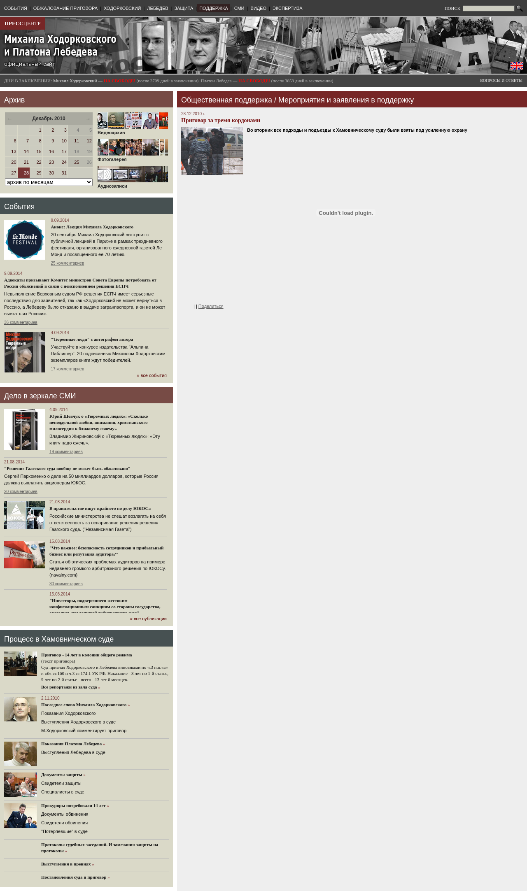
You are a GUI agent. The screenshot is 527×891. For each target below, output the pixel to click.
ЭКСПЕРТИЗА (288, 8)
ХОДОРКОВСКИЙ (122, 8)
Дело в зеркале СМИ (40, 396)
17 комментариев (67, 369)
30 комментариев (66, 584)
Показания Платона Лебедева (71, 743)
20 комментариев (20, 491)
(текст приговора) (58, 660)
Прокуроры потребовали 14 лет (73, 805)
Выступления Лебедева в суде (73, 752)
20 (13, 162)
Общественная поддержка (226, 100)
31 (64, 172)
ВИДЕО (258, 8)
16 (51, 151)
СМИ (239, 8)
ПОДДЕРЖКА (213, 8)
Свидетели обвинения (64, 822)
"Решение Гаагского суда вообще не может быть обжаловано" (67, 468)
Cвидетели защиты (61, 783)
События (19, 206)
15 (38, 151)
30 (51, 172)
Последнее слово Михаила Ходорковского (83, 704)
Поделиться (211, 306)
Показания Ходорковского (68, 713)
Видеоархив (133, 130)
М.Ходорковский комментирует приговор (83, 730)
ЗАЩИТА (183, 8)
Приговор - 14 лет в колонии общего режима (86, 654)
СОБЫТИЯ (15, 8)
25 (76, 162)
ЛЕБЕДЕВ (157, 8)
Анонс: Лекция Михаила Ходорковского (92, 226)
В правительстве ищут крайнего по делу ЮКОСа (100, 508)
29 (38, 172)
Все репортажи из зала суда (69, 686)
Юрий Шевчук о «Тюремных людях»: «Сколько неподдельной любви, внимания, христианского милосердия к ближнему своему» (98, 422)
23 (51, 162)
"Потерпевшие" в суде (64, 831)
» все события (152, 375)
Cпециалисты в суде (62, 791)
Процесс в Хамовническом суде (59, 639)
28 (26, 172)
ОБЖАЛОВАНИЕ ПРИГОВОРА (65, 8)
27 (13, 172)
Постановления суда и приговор (73, 877)
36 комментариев (20, 322)
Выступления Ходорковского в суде (78, 721)
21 (26, 162)
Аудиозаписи (133, 183)
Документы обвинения (65, 814)
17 (64, 151)
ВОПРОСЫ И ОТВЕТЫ (501, 80)
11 (76, 140)
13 (13, 151)
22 (38, 162)
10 (64, 140)
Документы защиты (61, 774)
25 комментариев (67, 263)
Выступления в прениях (66, 863)
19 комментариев (66, 451)
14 (26, 151)
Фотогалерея (133, 157)
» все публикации (148, 618)
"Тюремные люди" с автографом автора (92, 339)
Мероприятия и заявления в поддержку (346, 100)
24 (64, 162)
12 (89, 140)
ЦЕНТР (22, 23)
